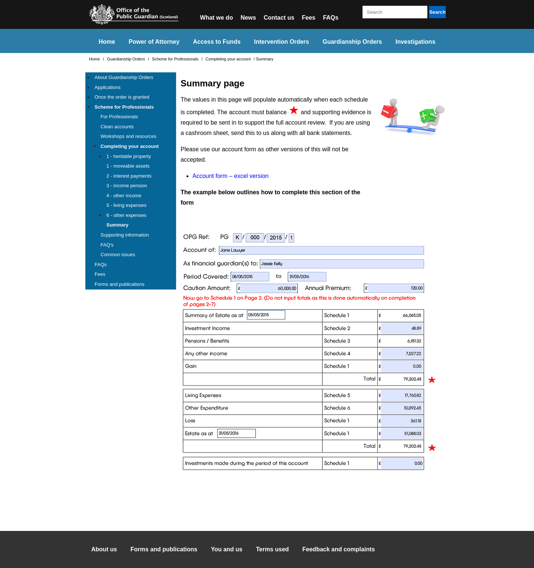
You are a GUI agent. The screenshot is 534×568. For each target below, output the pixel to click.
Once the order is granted (122, 97)
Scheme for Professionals (176, 59)
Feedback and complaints (338, 549)
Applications (108, 87)
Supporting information (124, 235)
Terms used (272, 549)
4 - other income (123, 195)
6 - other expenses (126, 215)
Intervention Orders (281, 42)
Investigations (415, 42)
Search (437, 12)
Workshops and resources (128, 136)
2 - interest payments (128, 176)
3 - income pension (126, 185)
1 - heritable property (128, 156)
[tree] (131, 181)
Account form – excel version (230, 176)
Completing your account (228, 59)
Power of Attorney (154, 42)
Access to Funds (217, 42)
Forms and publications (119, 284)
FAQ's (106, 245)
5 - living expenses (126, 205)
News (248, 17)
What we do (216, 17)
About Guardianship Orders (124, 77)
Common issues (117, 254)
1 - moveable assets (127, 166)
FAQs (331, 17)
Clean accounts (117, 126)
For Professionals (119, 116)
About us (104, 549)
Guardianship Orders (352, 42)
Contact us (279, 17)
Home (107, 42)
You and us (227, 549)
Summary (117, 225)
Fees (308, 17)
